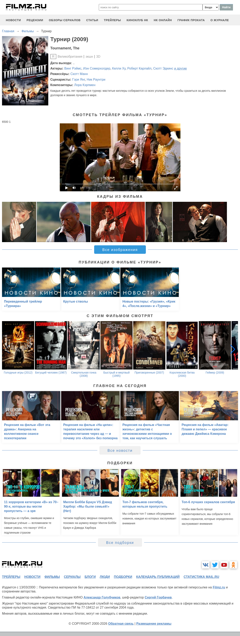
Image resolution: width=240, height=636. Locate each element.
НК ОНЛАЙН (163, 20)
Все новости (120, 451)
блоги (90, 577)
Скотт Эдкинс (163, 68)
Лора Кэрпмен (84, 85)
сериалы (72, 577)
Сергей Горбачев (158, 597)
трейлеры (112, 20)
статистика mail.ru (201, 577)
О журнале (219, 20)
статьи (92, 20)
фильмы (52, 577)
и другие (180, 68)
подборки (123, 577)
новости (13, 20)
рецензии (35, 20)
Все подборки (120, 543)
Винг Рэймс (72, 68)
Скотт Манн (79, 74)
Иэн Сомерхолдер (96, 68)
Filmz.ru (219, 587)
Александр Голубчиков (101, 597)
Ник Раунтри (96, 79)
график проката (191, 20)
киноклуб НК (137, 20)
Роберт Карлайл (139, 68)
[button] (232, 349)
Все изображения (120, 250)
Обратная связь (121, 623)
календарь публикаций (158, 577)
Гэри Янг (78, 79)
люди (105, 577)
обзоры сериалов (65, 20)
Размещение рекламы (153, 623)
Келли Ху (118, 68)
